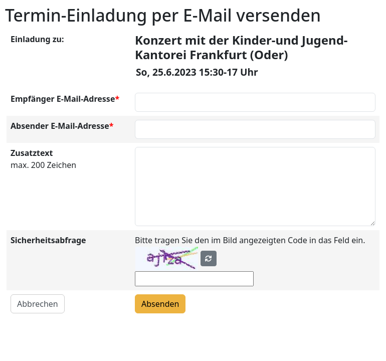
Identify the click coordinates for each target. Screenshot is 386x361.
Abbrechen (37, 303)
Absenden (160, 303)
